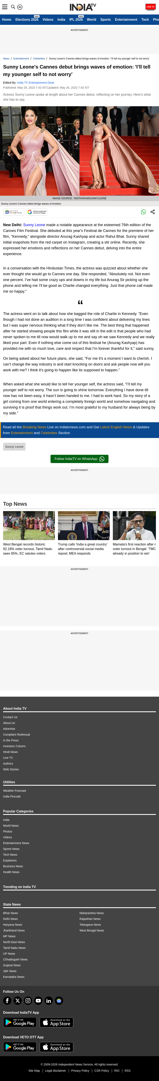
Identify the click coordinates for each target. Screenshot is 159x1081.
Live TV (8, 757)
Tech (145, 19)
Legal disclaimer (55, 1070)
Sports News (11, 849)
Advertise (9, 728)
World (91, 19)
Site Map (34, 1070)
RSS (128, 1070)
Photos (7, 831)
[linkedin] (49, 1001)
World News (11, 825)
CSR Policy (101, 1070)
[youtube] (38, 1001)
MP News (9, 936)
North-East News (14, 942)
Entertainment (126, 19)
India (61, 19)
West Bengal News (92, 930)
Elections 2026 (26, 19)
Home (6, 19)
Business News (13, 866)
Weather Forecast (14, 790)
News (6, 58)
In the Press (11, 740)
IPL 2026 (76, 19)
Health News (11, 872)
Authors (8, 763)
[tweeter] (17, 1001)
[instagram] (28, 1001)
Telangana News (90, 924)
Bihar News (10, 913)
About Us (9, 723)
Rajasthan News (90, 919)
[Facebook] (7, 1001)
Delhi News (10, 919)
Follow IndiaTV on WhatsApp (79, 458)
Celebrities (39, 58)
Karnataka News (13, 976)
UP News (9, 953)
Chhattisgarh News (15, 959)
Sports (105, 19)
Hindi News (10, 752)
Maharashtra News (92, 913)
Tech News (10, 854)
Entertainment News (16, 843)
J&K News (10, 971)
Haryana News (12, 924)
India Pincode (12, 796)
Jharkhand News (14, 930)
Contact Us (10, 717)
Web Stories (11, 769)
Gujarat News (12, 965)
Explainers (10, 860)
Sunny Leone (34, 225)
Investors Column (14, 746)
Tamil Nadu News (14, 947)
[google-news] (59, 1001)
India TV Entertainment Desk (35, 82)
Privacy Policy (80, 1070)
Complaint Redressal (16, 734)
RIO (116, 1070)
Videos (48, 19)
